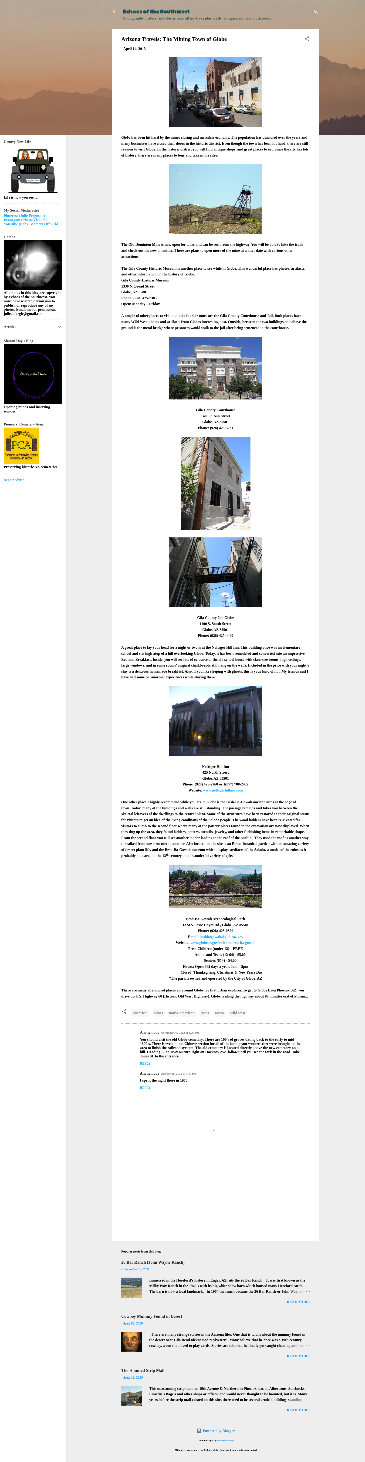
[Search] (316, 13)
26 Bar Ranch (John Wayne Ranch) (153, 1262)
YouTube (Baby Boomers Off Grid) (31, 224)
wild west (237, 1013)
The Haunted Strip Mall (143, 1370)
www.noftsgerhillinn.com (223, 790)
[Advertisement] (215, 1197)
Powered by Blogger (215, 1431)
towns (219, 1013)
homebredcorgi (225, 1440)
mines (158, 1013)
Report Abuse (14, 480)
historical (140, 1013)
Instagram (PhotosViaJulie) (25, 220)
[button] (307, 39)
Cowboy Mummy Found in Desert (151, 1316)
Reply (145, 1063)
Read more (298, 1302)
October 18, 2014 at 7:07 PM (178, 1073)
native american (182, 1013)
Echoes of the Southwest (156, 11)
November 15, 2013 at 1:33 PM (180, 1032)
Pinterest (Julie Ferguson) (24, 216)
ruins (205, 1013)
